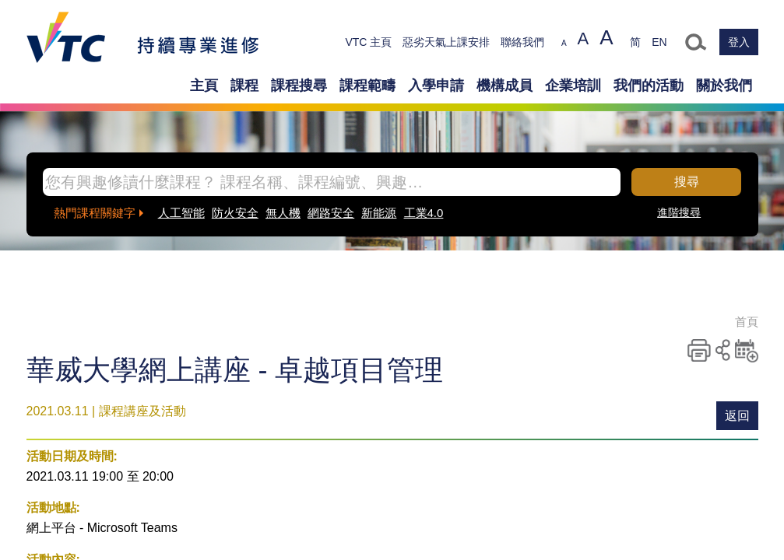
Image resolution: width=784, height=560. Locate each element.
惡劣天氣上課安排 (446, 42)
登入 (739, 42)
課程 (244, 85)
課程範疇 (367, 85)
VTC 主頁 (368, 42)
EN (659, 42)
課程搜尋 (299, 85)
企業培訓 (573, 85)
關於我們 (724, 85)
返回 (737, 415)
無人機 (283, 212)
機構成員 (504, 85)
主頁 (204, 85)
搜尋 (686, 181)
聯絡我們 (522, 42)
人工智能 (181, 212)
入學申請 (436, 85)
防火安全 (235, 212)
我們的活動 (648, 85)
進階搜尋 (679, 212)
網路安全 (331, 212)
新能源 (378, 212)
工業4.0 (424, 212)
